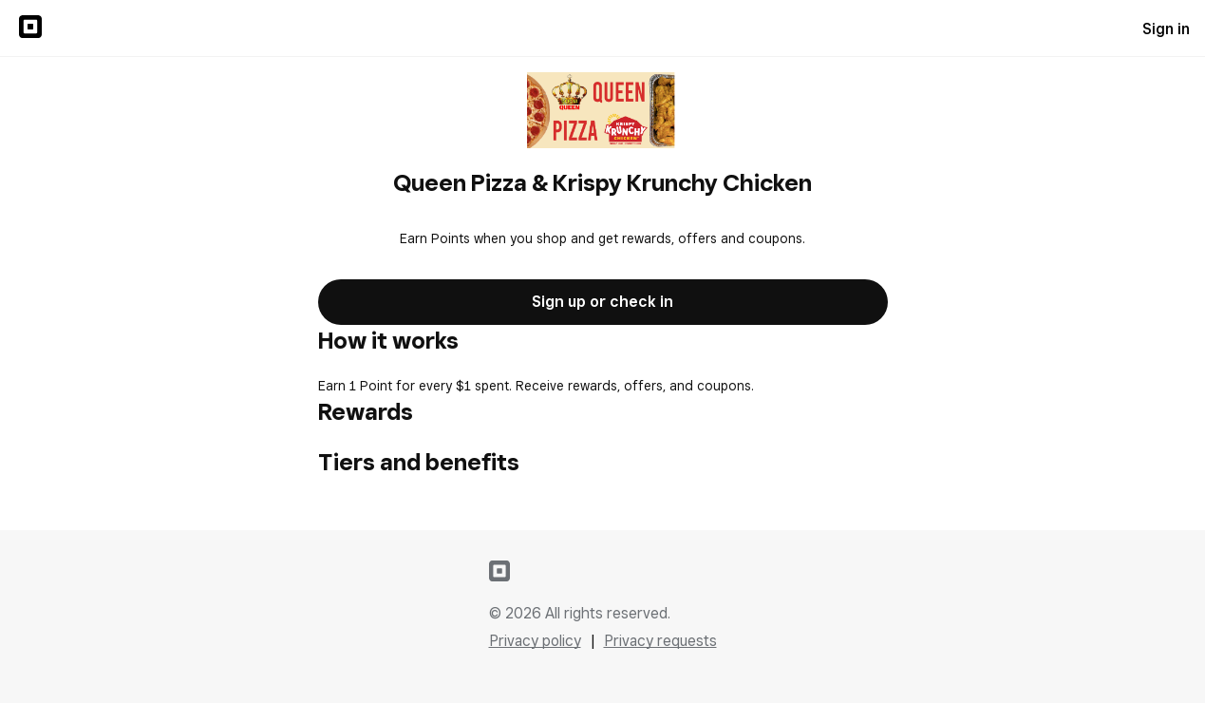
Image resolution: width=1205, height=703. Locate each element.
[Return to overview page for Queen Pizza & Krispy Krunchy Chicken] (602, 112)
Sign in (1166, 29)
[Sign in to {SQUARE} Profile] (30, 28)
